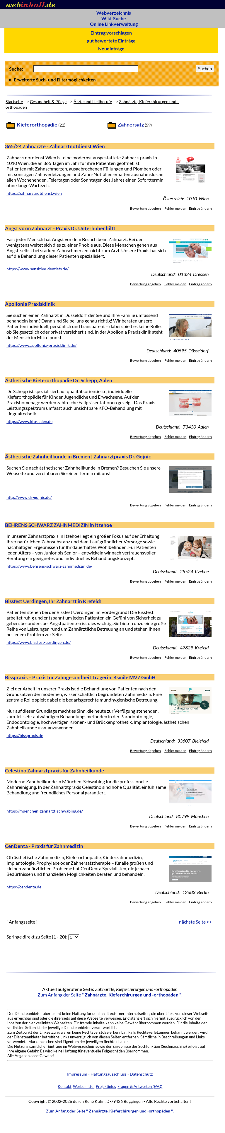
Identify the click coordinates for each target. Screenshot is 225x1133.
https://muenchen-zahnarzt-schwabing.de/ (44, 811)
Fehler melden (175, 208)
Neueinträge (111, 48)
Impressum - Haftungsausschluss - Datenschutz (110, 1073)
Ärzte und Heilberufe (93, 101)
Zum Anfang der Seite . (110, 994)
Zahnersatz (131, 125)
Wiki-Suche (113, 18)
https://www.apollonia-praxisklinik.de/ (41, 345)
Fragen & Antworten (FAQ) (139, 1086)
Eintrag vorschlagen (111, 32)
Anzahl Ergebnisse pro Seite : (111, 79)
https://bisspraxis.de (24, 735)
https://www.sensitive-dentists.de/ (37, 269)
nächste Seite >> (195, 921)
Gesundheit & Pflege (48, 101)
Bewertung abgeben (145, 208)
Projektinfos (106, 1086)
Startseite (14, 101)
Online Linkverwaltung (114, 24)
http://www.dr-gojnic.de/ (29, 497)
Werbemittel (83, 1086)
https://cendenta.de (23, 887)
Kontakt (64, 1086)
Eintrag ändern (200, 208)
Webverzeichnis (113, 13)
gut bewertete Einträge (111, 40)
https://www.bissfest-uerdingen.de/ (38, 642)
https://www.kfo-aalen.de (29, 421)
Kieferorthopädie (37, 125)
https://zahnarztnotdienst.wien (34, 193)
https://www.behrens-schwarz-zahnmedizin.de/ (49, 566)
